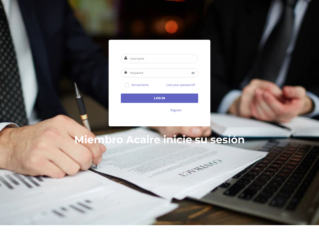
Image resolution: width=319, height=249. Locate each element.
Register (176, 110)
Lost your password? (180, 85)
